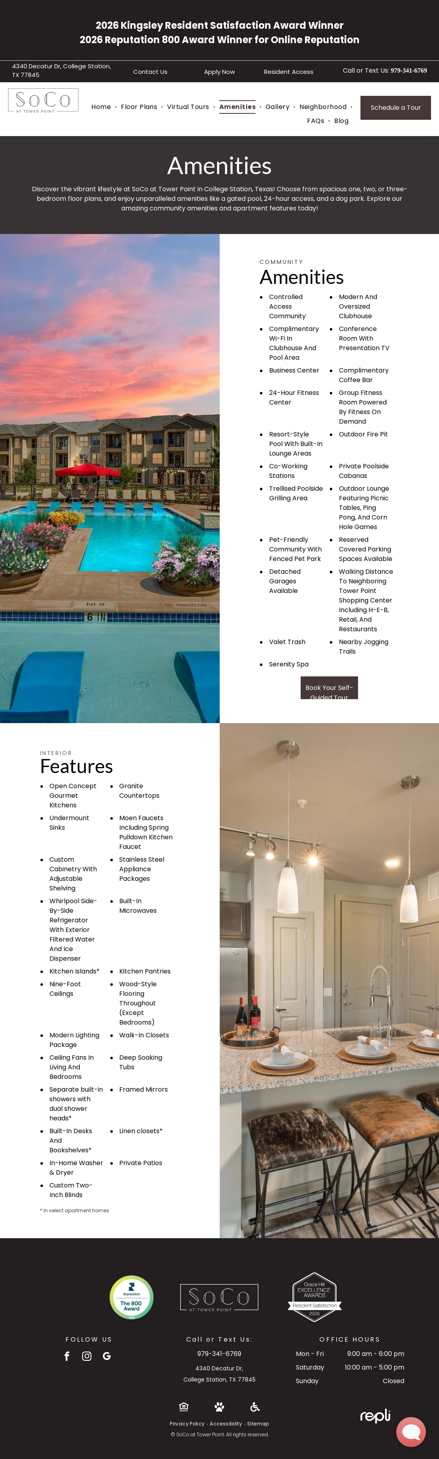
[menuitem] (102, 107)
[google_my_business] (107, 1357)
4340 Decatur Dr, (219, 1368)
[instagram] (87, 1357)
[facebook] (67, 1357)
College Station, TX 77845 (219, 1380)
